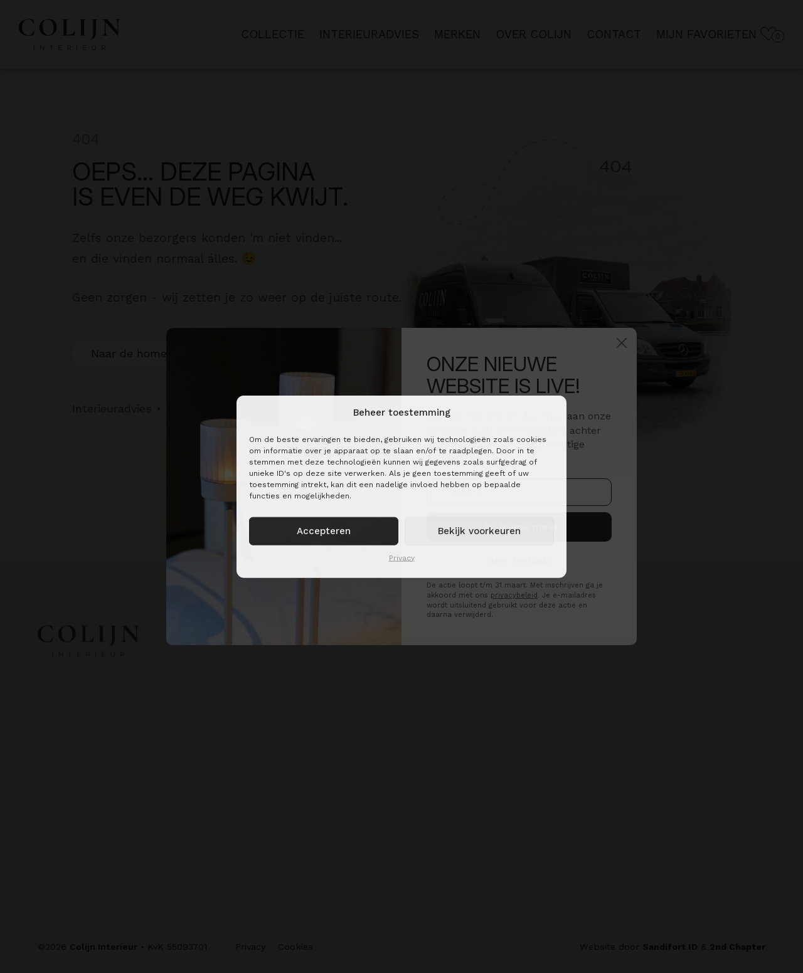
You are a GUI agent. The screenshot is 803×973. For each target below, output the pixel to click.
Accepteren (324, 531)
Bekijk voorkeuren (479, 531)
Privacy (402, 557)
